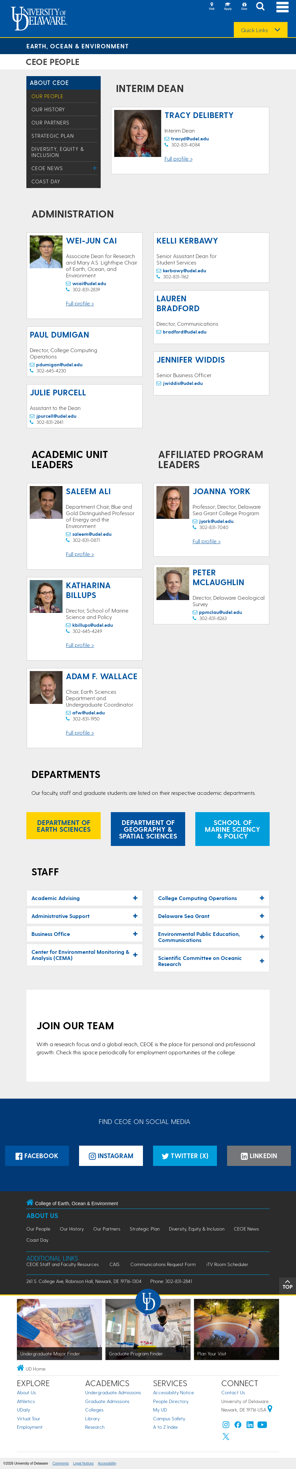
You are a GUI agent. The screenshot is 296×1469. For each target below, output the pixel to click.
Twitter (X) (185, 1156)
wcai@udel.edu (89, 283)
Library (92, 1418)
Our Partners (50, 122)
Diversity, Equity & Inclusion (57, 152)
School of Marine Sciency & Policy (232, 829)
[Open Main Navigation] (282, 7)
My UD (160, 1410)
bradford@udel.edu (184, 332)
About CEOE (49, 82)
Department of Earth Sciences (64, 825)
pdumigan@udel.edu (59, 364)
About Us (42, 1215)
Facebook (37, 1156)
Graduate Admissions (107, 1401)
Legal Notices (83, 1463)
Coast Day (45, 181)
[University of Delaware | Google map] (270, 1410)
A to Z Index (165, 1427)
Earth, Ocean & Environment (77, 45)
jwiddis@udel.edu (183, 383)
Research (94, 1427)
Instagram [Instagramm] (111, 1156)
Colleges (94, 1410)
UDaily (23, 1410)
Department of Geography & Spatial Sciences (148, 829)
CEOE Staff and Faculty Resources (62, 1264)
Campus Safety (169, 1418)
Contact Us (233, 1392)
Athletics (26, 1401)
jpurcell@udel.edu (56, 416)
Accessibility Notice (173, 1392)
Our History (48, 109)
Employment (30, 1427)
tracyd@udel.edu (190, 138)
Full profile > (179, 158)
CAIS (114, 1264)
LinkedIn (259, 1156)
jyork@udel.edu (216, 521)
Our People (47, 96)
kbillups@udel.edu (92, 625)
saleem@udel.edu (92, 534)
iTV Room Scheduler (227, 1264)
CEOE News (47, 168)
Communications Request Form (163, 1264)
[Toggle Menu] (94, 168)
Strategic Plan (52, 136)
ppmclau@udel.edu (220, 612)
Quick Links (254, 30)
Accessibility (107, 1463)
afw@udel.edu (88, 712)
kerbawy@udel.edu (184, 270)
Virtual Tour (28, 1418)
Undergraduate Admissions (113, 1392)
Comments (60, 1463)
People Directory (171, 1401)
